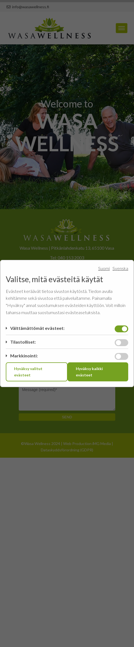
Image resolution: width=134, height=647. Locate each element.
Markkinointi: (24, 355)
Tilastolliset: (23, 341)
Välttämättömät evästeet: (37, 328)
